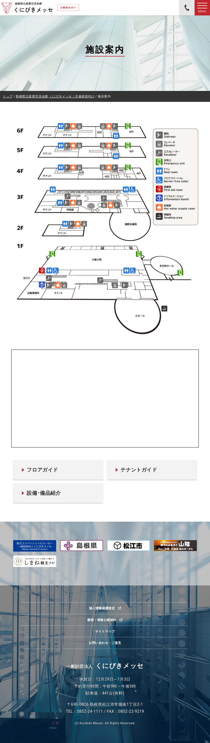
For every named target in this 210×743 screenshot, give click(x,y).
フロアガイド (42, 470)
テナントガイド (138, 470)
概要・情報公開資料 (102, 620)
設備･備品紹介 (44, 493)
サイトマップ (105, 631)
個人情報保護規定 (102, 608)
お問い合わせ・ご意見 (105, 643)
